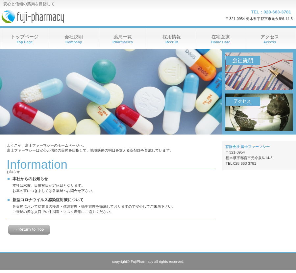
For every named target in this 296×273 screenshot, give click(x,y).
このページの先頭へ (29, 230)
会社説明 (259, 71)
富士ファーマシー (66, 16)
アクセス (259, 112)
